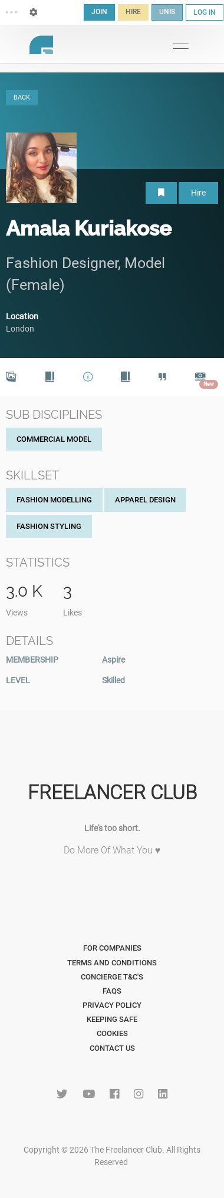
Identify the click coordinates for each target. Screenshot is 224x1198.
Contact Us (112, 1048)
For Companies (112, 948)
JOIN (99, 12)
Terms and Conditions (112, 962)
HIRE (133, 12)
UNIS (167, 12)
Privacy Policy (112, 1005)
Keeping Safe (112, 1019)
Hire (198, 192)
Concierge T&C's (112, 976)
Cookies (112, 1033)
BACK (22, 97)
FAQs (112, 991)
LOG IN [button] (204, 12)
